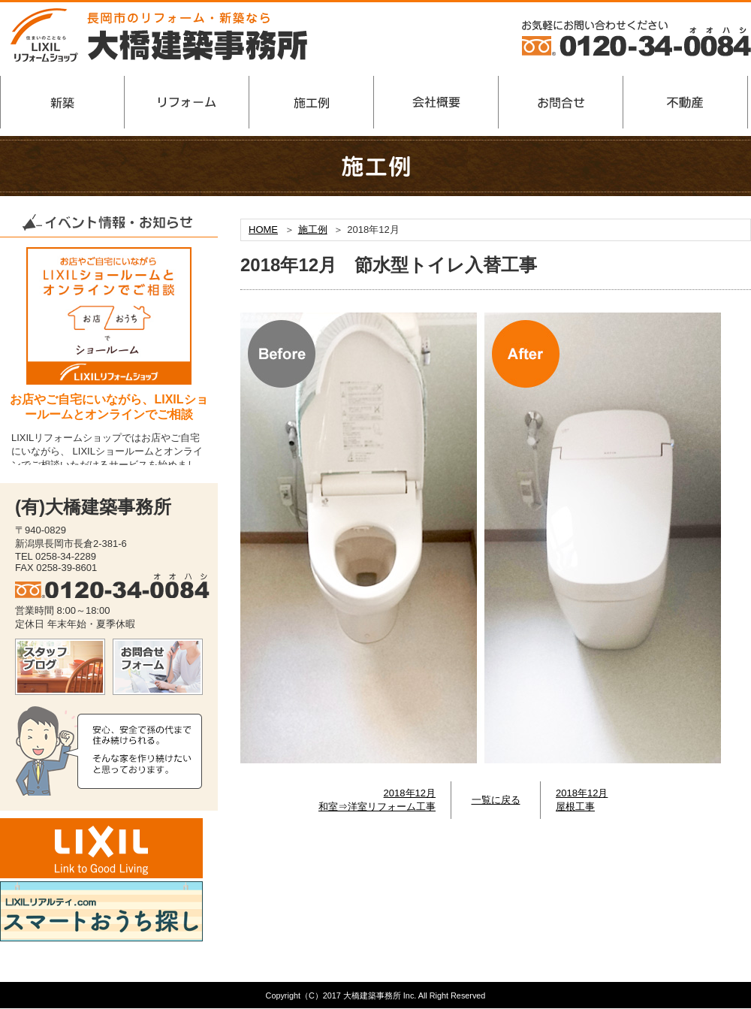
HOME (263, 229)
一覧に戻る (496, 799)
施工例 (312, 229)
